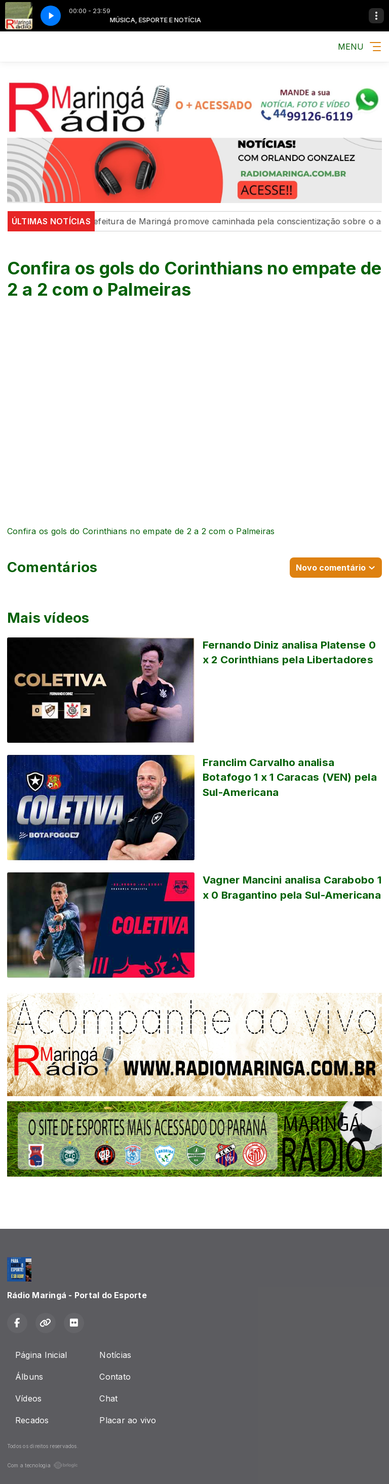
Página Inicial (41, 1355)
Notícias (115, 1355)
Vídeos (28, 1398)
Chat (108, 1398)
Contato (115, 1377)
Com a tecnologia (42, 1465)
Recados (32, 1420)
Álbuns (29, 1377)
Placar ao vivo (127, 1420)
